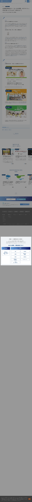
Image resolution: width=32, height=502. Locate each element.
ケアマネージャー (25, 259)
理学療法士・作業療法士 (15, 259)
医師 (15, 251)
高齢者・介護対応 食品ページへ (5, 252)
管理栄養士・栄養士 (25, 254)
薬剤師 (15, 256)
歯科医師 (25, 251)
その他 (15, 262)
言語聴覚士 (25, 256)
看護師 (15, 254)
